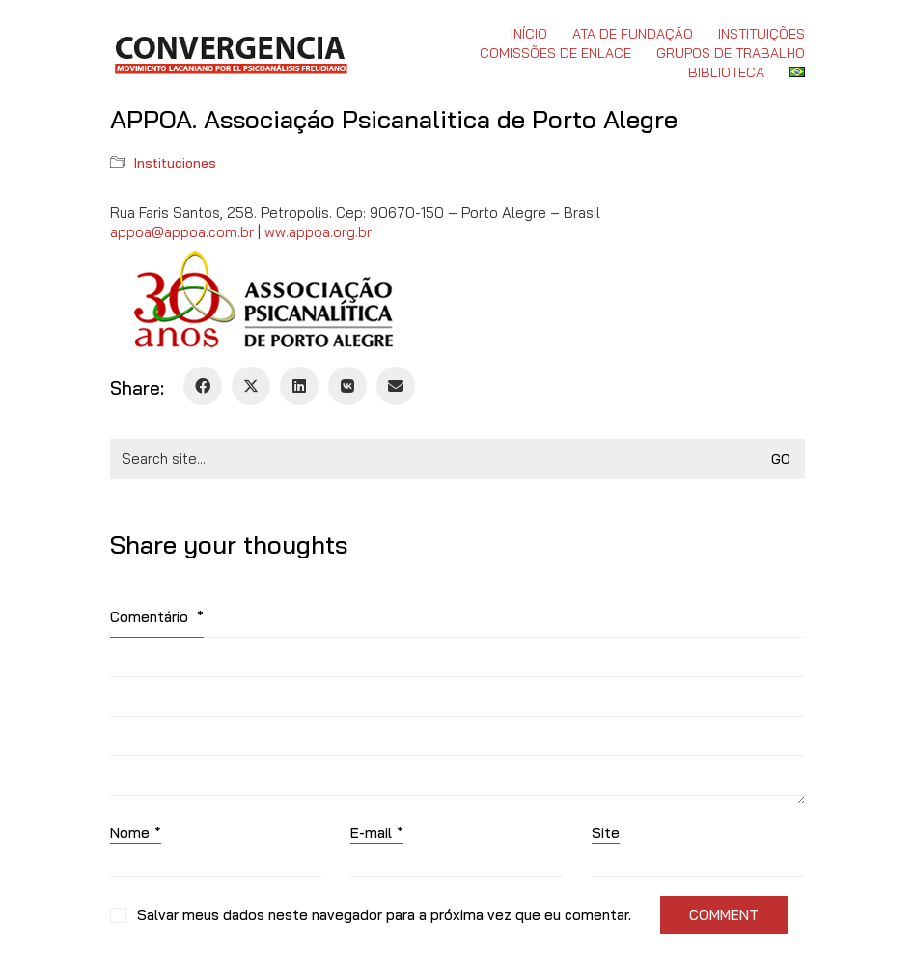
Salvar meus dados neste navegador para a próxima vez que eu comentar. (384, 915)
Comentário (157, 617)
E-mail (376, 833)
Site (606, 833)
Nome (135, 833)
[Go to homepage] (230, 53)
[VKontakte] (347, 386)
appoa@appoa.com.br (182, 232)
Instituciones (175, 163)
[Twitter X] (251, 386)
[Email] (395, 386)
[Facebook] (202, 386)
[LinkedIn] (299, 386)
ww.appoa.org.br (318, 232)
